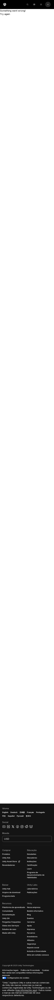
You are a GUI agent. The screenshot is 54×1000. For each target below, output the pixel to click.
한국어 (28, 816)
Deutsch (13, 812)
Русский (20, 816)
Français (30, 812)
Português (40, 812)
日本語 (22, 812)
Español (11, 816)
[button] (27, 902)
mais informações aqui (26, 990)
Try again (5, 14)
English (5, 812)
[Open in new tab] (18, 861)
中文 (4, 816)
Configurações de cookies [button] (18, 978)
